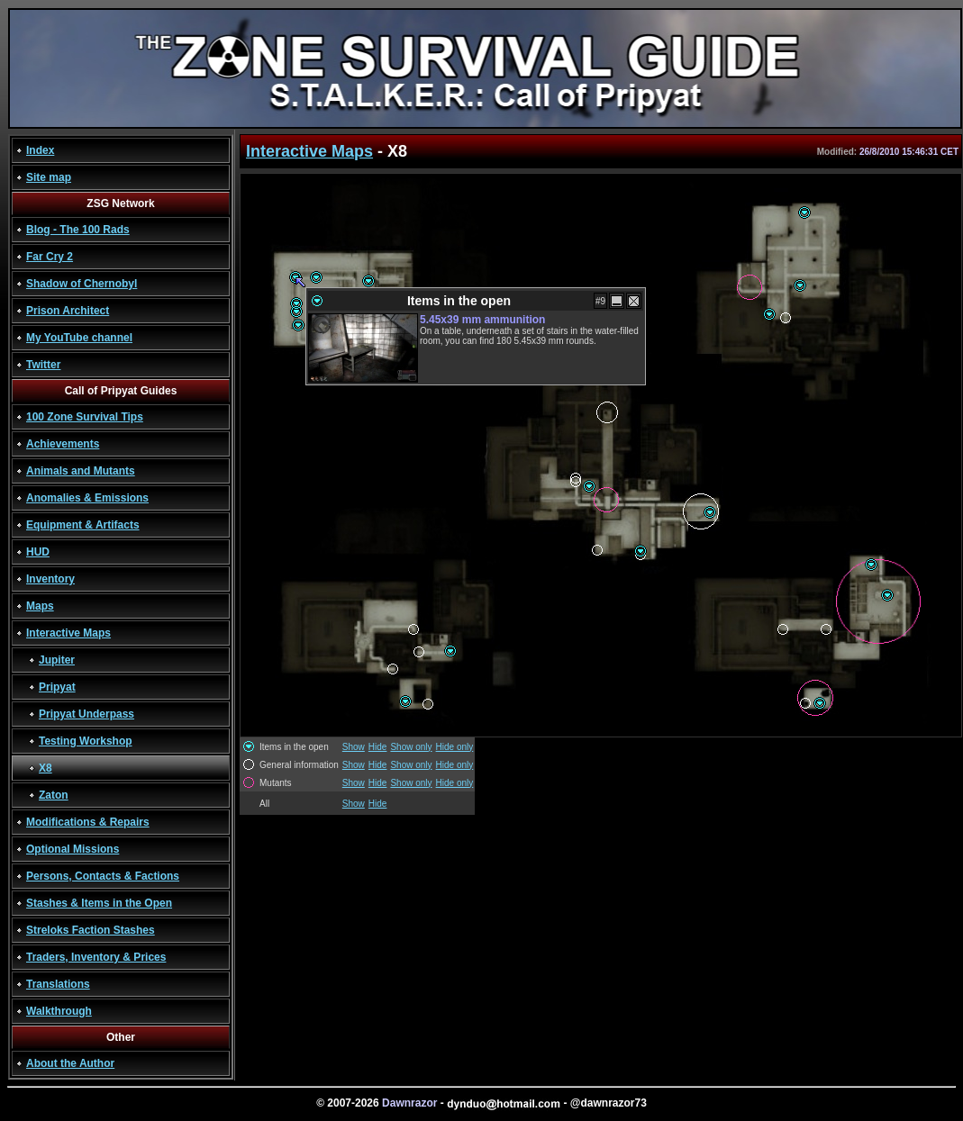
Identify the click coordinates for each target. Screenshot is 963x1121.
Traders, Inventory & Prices (96, 957)
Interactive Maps (68, 633)
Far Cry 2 (49, 256)
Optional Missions (72, 849)
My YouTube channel (79, 337)
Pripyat (57, 687)
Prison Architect (67, 310)
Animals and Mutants (80, 471)
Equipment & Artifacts (83, 525)
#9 (600, 301)
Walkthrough (59, 1011)
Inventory (50, 579)
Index (40, 150)
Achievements (62, 444)
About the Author (70, 1063)
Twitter (43, 364)
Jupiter (57, 660)
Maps (40, 606)
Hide (377, 747)
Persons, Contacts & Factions (102, 876)
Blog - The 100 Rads (78, 229)
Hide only (455, 747)
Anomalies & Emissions (87, 498)
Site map (48, 177)
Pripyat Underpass (86, 714)
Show (353, 747)
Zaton (53, 795)
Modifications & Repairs (88, 822)
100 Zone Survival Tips (84, 417)
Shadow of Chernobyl (81, 283)
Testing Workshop (85, 741)
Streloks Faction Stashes (90, 930)
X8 (45, 768)
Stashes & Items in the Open (99, 903)
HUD (38, 552)
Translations (58, 984)
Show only (411, 747)
